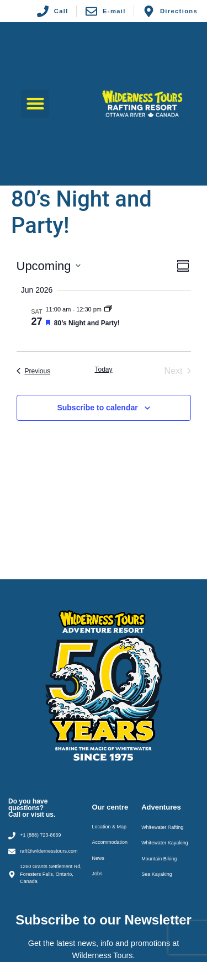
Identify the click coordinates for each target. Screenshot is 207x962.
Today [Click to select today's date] (103, 369)
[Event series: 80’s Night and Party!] (108, 309)
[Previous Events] (34, 371)
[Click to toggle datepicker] (49, 266)
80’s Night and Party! (87, 323)
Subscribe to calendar (97, 407)
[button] (35, 103)
